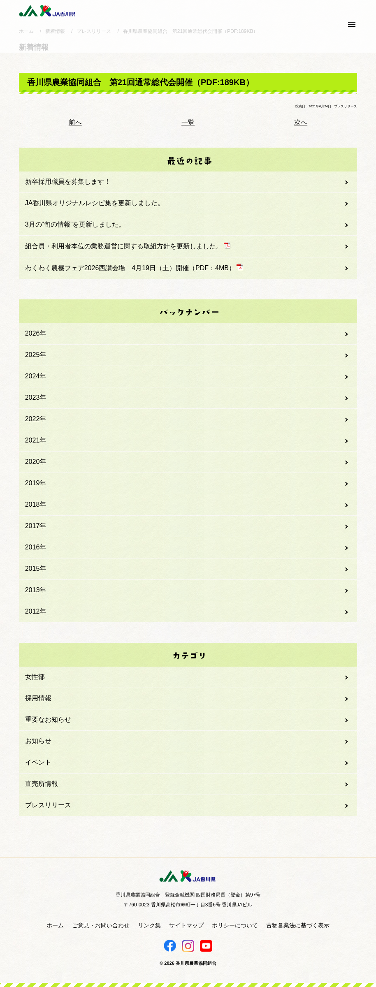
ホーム (55, 925)
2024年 (35, 376)
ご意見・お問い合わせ (101, 925)
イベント (38, 762)
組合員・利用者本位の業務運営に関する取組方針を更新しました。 (127, 246)
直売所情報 (41, 783)
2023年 (35, 397)
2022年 (35, 418)
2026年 (35, 333)
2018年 (35, 504)
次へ (300, 122)
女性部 (35, 676)
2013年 (35, 589)
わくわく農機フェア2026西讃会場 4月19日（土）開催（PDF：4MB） (134, 267)
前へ (75, 122)
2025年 (35, 354)
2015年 (35, 568)
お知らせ (38, 740)
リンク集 (149, 925)
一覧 (188, 122)
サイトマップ (186, 925)
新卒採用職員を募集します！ (68, 181)
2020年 (35, 461)
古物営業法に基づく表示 (298, 925)
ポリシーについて (235, 925)
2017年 (35, 525)
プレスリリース (48, 805)
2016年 (35, 547)
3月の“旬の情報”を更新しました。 (75, 224)
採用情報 (38, 698)
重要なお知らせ (48, 719)
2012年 (35, 611)
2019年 (35, 483)
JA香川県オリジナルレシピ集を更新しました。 (95, 202)
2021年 (35, 440)
